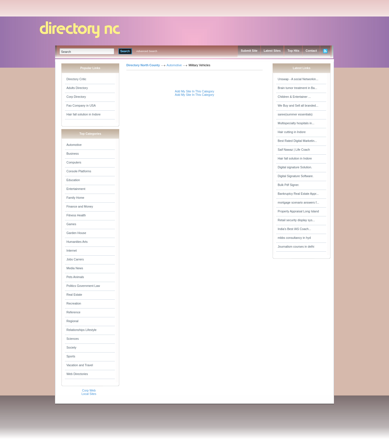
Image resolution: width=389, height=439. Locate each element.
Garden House (76, 233)
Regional (72, 321)
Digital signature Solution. (295, 167)
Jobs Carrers (75, 259)
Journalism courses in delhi (296, 246)
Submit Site (249, 50)
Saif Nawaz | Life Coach (294, 149)
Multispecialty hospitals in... (296, 123)
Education (73, 180)
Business (72, 153)
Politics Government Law (83, 285)
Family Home (75, 197)
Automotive (73, 144)
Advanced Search (146, 51)
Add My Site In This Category (194, 91)
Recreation (73, 303)
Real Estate (74, 294)
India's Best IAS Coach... (294, 229)
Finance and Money (79, 206)
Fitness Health (76, 215)
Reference (73, 312)
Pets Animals (75, 277)
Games (71, 224)
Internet (71, 250)
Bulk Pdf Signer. (288, 185)
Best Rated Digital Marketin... (297, 140)
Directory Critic (76, 79)
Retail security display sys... (296, 220)
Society (71, 347)
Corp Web (89, 390)
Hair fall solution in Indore (83, 114)
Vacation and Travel (79, 365)
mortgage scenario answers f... (298, 202)
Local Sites (88, 393)
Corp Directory (76, 96)
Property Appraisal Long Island (298, 211)
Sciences (72, 338)
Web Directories (77, 374)
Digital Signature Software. (295, 176)
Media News (74, 268)
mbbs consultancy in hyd (294, 237)
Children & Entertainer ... (294, 96)
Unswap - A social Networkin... (298, 79)
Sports (70, 356)
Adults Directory (77, 88)
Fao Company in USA (81, 105)
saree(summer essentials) (295, 114)
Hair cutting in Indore (292, 132)
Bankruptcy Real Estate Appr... (298, 193)
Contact (311, 50)
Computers (73, 162)
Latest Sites (272, 50)
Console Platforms (78, 171)
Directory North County (143, 65)
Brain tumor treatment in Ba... (297, 88)
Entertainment (75, 188)
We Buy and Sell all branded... (298, 105)
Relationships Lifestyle (81, 330)
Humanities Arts (77, 241)
